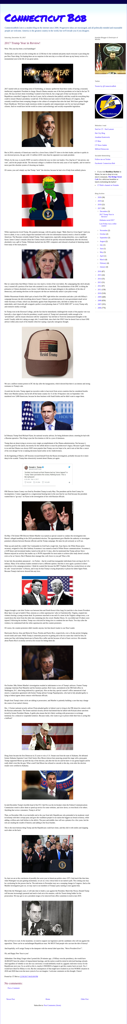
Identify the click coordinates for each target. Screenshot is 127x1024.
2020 (100, 197)
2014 (100, 279)
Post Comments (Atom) (52, 1005)
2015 (100, 275)
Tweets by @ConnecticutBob (105, 86)
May (102, 252)
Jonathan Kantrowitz (102, 137)
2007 (100, 304)
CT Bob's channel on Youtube (108, 185)
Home (48, 999)
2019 (100, 201)
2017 (100, 208)
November (104, 230)
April (102, 256)
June (102, 249)
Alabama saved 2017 (106, 220)
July (101, 245)
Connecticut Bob (45, 17)
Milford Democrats (102, 149)
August (102, 241)
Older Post (85, 999)
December (104, 211)
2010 (100, 293)
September (104, 238)
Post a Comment (14, 988)
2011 (100, 290)
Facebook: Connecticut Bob (105, 163)
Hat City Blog (100, 133)
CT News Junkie (101, 145)
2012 (100, 286)
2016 (100, 271)
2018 (100, 205)
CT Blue (98, 141)
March (102, 260)
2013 (100, 282)
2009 (100, 297)
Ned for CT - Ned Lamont (104, 129)
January (103, 267)
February (103, 263)
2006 (100, 308)
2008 (100, 300)
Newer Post (10, 999)
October (103, 234)
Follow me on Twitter (102, 159)
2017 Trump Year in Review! (106, 216)
